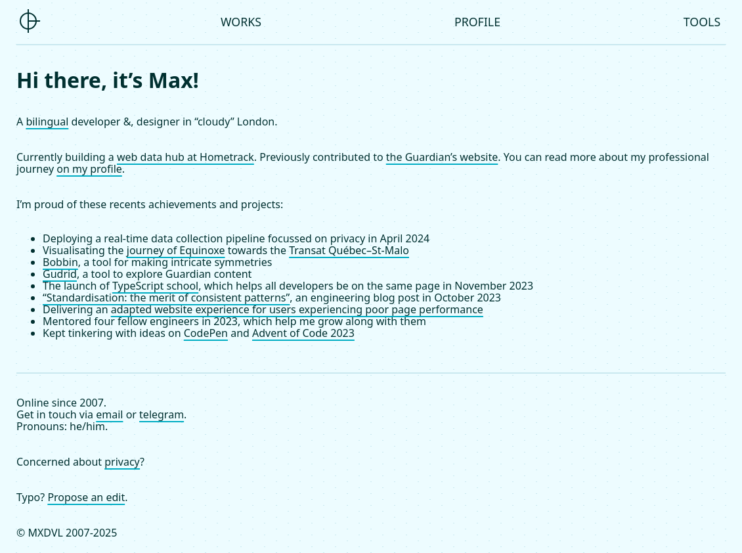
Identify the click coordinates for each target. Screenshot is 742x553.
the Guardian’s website (442, 157)
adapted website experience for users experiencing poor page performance (297, 309)
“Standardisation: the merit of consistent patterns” (166, 297)
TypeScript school (155, 285)
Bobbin (60, 262)
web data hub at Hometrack (185, 157)
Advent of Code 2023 (303, 333)
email (109, 414)
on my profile (89, 169)
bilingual (47, 121)
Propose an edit (86, 497)
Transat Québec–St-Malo (349, 250)
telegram (161, 414)
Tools (702, 22)
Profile (477, 22)
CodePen (206, 333)
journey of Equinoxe (176, 250)
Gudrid (60, 274)
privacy (122, 461)
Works (241, 22)
